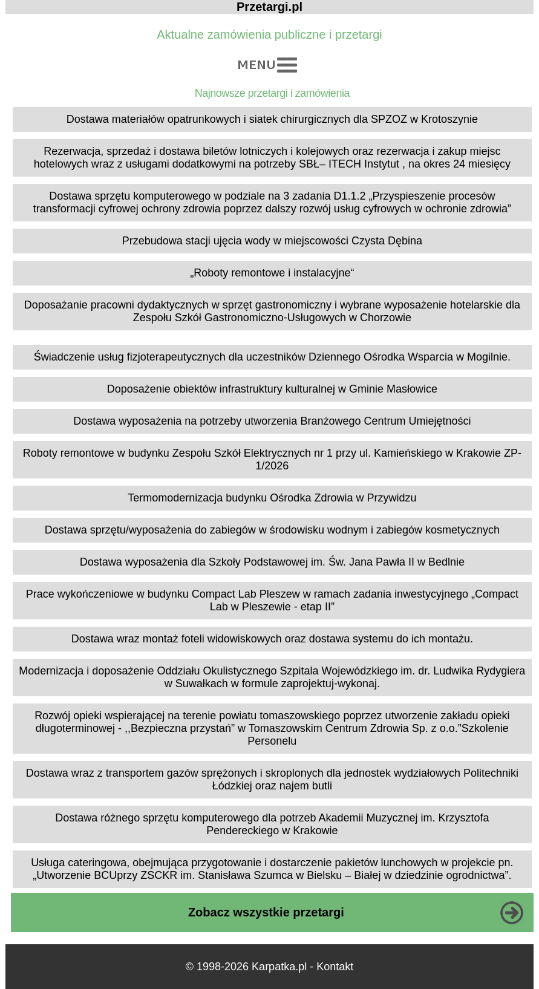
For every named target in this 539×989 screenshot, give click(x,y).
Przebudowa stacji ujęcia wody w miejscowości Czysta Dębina (272, 241)
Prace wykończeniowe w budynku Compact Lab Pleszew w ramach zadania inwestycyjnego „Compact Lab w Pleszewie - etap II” (272, 600)
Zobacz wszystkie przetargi (266, 912)
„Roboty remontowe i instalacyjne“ (272, 273)
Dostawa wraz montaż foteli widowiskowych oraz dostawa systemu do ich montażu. (272, 639)
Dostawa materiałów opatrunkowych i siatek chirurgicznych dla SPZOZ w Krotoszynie (272, 119)
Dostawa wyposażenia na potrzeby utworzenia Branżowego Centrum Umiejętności (272, 421)
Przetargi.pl (269, 6)
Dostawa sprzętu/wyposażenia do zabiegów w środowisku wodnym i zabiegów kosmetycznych (272, 530)
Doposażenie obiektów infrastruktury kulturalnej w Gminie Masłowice (272, 389)
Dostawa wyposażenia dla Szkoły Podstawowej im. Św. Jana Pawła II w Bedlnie (272, 562)
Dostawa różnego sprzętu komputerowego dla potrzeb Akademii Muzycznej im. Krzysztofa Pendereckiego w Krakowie (272, 824)
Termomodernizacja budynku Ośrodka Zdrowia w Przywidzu (272, 498)
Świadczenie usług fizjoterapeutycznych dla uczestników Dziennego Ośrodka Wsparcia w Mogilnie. (272, 357)
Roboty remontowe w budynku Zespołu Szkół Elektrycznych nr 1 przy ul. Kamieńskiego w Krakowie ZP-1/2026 (272, 459)
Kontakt (334, 967)
